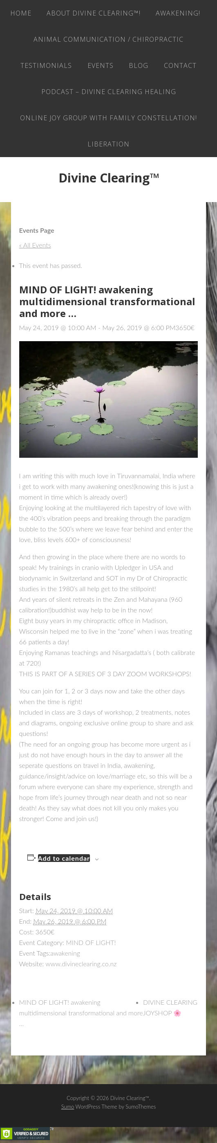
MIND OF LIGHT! (91, 942)
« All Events (35, 245)
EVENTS (100, 65)
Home (20, 13)
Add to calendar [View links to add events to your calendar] (64, 858)
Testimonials (46, 65)
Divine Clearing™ (108, 177)
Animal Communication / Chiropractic (108, 39)
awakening (65, 953)
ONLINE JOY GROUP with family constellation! (108, 117)
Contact (180, 65)
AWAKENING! (178, 13)
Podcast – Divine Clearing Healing (108, 91)
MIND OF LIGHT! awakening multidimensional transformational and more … (81, 1012)
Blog (138, 65)
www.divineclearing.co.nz (80, 964)
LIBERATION (108, 144)
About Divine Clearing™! (94, 13)
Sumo (67, 1106)
